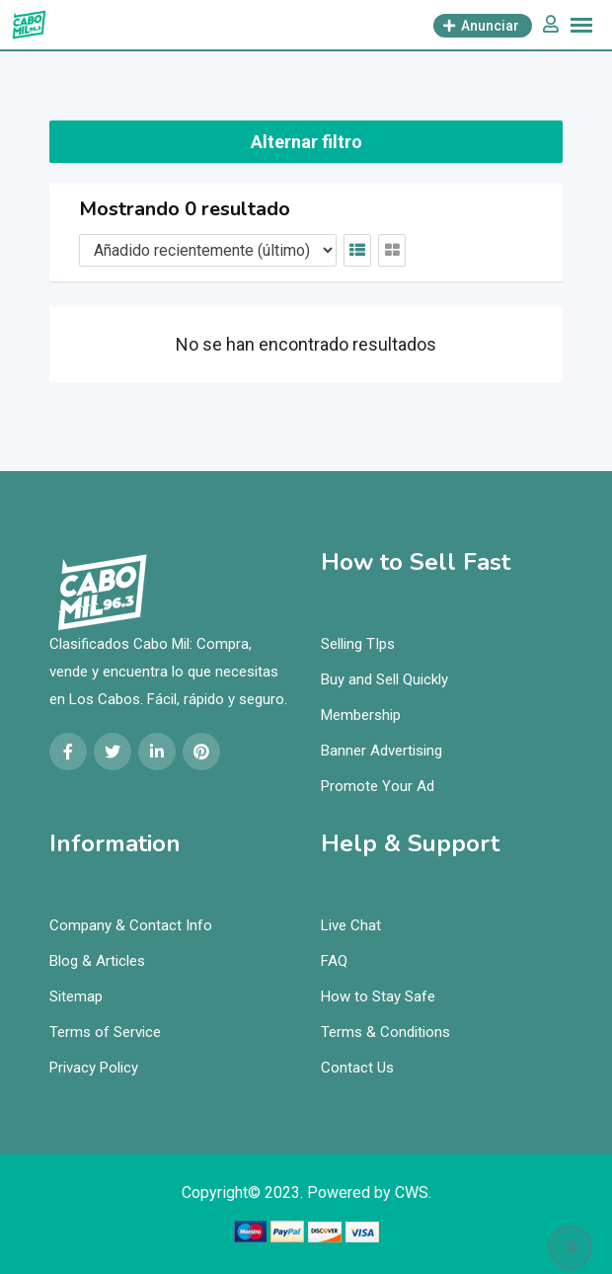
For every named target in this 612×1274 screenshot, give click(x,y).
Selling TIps (358, 644)
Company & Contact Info (130, 925)
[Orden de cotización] (208, 250)
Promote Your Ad (377, 786)
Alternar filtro (306, 141)
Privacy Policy (93, 1067)
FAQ (334, 961)
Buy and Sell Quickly (384, 679)
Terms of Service (105, 1032)
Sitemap (76, 996)
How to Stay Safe (378, 996)
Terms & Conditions (385, 1032)
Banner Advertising (381, 750)
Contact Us (357, 1067)
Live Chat (351, 925)
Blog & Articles (97, 961)
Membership (361, 715)
